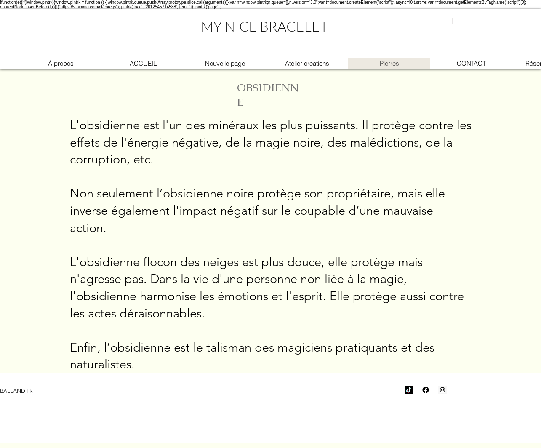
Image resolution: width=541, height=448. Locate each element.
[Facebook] (425, 390)
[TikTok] (409, 390)
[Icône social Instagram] (442, 390)
